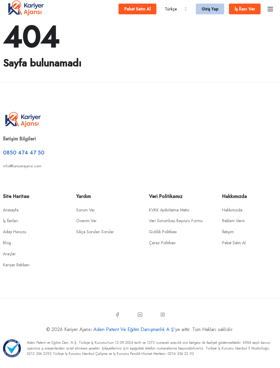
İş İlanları (10, 221)
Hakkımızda (232, 210)
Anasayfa (11, 210)
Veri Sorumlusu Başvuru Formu (176, 221)
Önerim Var (86, 221)
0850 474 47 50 (23, 153)
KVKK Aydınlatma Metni (169, 210)
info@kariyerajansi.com (22, 166)
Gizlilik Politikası (163, 232)
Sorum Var (85, 210)
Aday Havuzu (14, 232)
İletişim (228, 232)
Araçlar (9, 254)
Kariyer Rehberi (16, 265)
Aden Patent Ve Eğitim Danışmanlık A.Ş (133, 329)
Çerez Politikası (162, 243)
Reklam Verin (233, 221)
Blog (7, 243)
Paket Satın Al (234, 243)
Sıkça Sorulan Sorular (95, 232)
